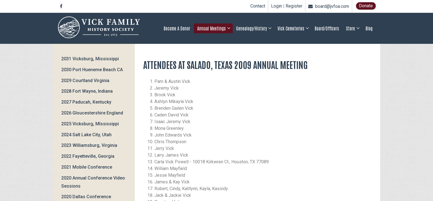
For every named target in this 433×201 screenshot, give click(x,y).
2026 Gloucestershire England (92, 113)
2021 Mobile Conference (86, 167)
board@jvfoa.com (328, 6)
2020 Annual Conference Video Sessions (93, 182)
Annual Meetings (211, 28)
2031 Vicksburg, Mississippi (90, 58)
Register (294, 6)
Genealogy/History (251, 28)
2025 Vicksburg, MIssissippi (90, 123)
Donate (366, 5)
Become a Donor (177, 28)
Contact (257, 6)
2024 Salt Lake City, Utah (86, 134)
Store (350, 28)
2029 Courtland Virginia (85, 80)
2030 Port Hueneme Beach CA (92, 69)
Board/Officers (327, 28)
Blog (369, 28)
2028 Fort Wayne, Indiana (87, 91)
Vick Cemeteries (290, 28)
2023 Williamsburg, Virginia (89, 145)
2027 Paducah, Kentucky (86, 102)
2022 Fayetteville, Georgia (87, 156)
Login (276, 6)
